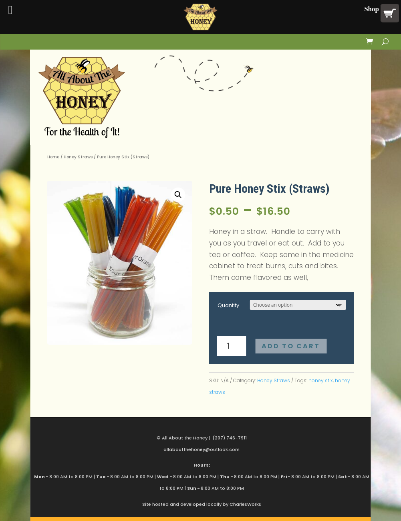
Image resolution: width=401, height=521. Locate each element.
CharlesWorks (245, 504)
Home (53, 157)
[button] (178, 195)
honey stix (320, 380)
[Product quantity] (231, 346)
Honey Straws (78, 157)
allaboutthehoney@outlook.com (201, 449)
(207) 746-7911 (229, 438)
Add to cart (291, 346)
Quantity (228, 305)
